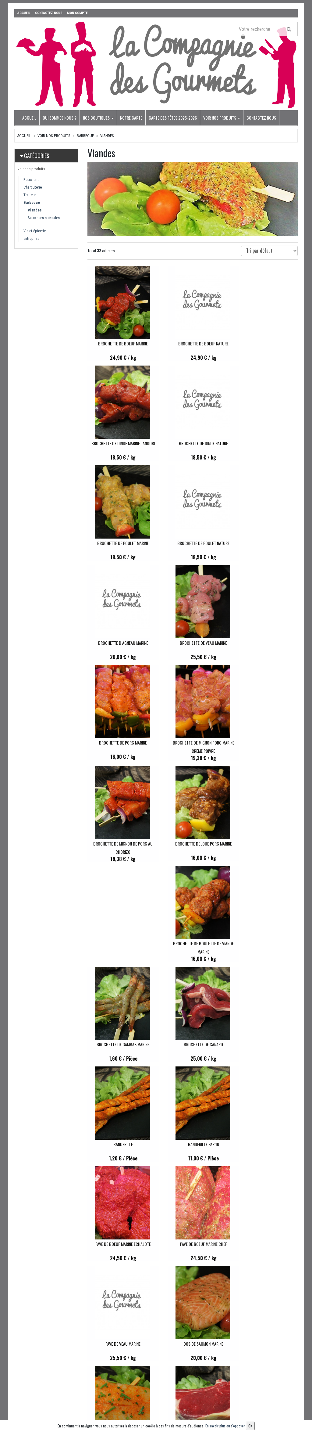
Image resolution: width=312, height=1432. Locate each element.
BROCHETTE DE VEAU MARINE (192, 543)
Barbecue (85, 135)
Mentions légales (150, 1408)
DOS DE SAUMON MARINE (266, 944)
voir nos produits (221, 117)
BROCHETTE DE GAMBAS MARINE (192, 744)
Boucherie (31, 179)
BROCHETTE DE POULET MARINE (192, 443)
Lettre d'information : (248, 1336)
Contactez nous (261, 117)
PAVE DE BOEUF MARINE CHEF (119, 944)
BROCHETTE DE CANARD (265, 744)
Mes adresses (195, 1352)
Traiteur (29, 195)
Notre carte (131, 117)
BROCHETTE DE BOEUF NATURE (193, 343)
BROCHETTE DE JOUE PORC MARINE (265, 643)
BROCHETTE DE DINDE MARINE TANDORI (265, 343)
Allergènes (145, 1392)
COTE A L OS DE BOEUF (192, 1044)
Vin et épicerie (34, 231)
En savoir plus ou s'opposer (225, 1425)
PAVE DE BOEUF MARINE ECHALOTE (265, 845)
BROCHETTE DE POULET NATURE (266, 443)
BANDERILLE (119, 845)
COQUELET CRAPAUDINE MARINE (192, 1245)
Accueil (29, 117)
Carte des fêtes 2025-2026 (173, 117)
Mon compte (194, 1336)
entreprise (31, 238)
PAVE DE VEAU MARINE (192, 944)
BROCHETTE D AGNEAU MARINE (119, 543)
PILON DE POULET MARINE (265, 1245)
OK (293, 1346)
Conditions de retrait (153, 1384)
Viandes (107, 135)
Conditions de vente (152, 1400)
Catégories (36, 156)
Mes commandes (198, 1344)
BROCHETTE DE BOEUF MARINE (119, 343)
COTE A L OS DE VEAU (265, 1044)
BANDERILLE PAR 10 (192, 845)
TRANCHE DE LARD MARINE (119, 1245)
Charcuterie (32, 187)
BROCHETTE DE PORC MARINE (266, 543)
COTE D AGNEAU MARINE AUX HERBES (119, 1145)
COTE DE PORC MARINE (192, 1145)
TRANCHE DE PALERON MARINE (266, 1145)
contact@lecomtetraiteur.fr (47, 1343)
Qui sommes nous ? (59, 117)
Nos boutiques (98, 117)
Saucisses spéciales (44, 217)
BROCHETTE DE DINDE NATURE (119, 443)
